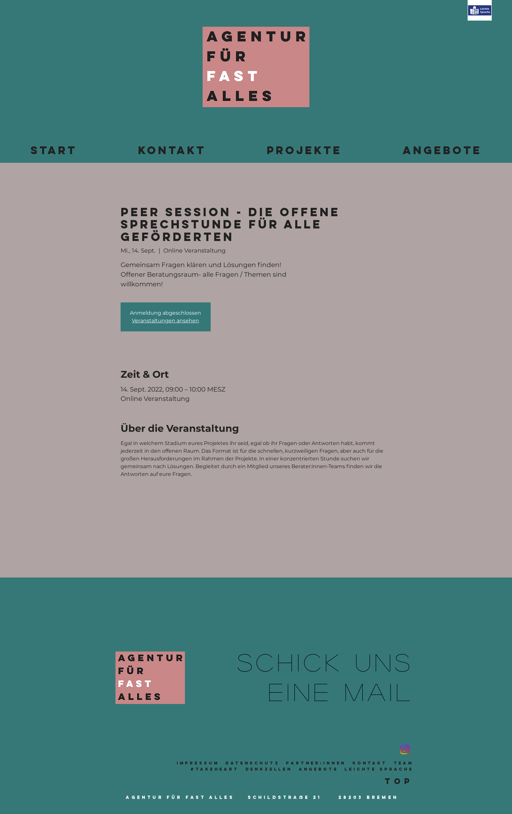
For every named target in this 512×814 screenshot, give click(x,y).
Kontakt (369, 763)
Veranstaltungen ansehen (165, 321)
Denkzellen (269, 769)
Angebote (318, 769)
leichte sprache (379, 769)
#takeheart (214, 769)
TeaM (404, 763)
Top (399, 781)
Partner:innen (316, 763)
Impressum (198, 763)
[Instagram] (404, 749)
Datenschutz (252, 763)
